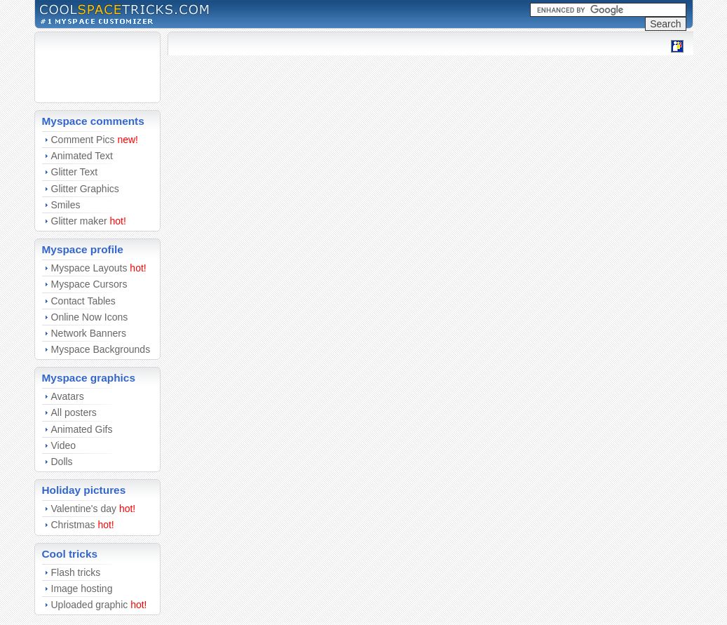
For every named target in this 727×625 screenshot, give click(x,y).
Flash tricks (76, 572)
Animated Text (82, 155)
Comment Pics (83, 139)
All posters (74, 412)
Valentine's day (83, 508)
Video (63, 445)
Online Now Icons (89, 317)
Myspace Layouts (89, 268)
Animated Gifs (82, 429)
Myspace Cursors (89, 284)
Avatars (67, 396)
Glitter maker (79, 221)
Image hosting (82, 588)
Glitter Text (74, 171)
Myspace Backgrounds (101, 349)
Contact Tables (83, 301)
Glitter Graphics (85, 188)
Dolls (62, 461)
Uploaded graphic (89, 604)
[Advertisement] (84, 67)
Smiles (66, 204)
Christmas (73, 524)
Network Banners (88, 333)
